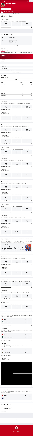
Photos (9, 11)
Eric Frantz (4, 244)
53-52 (12, 316)
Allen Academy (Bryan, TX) (22, 360)
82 (25, 349)
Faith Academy (17, 137)
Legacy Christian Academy (19, 281)
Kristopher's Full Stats (7, 27)
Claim (3, 9)
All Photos (2, 385)
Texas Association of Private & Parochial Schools (9, 70)
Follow (9, 9)
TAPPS (3, 64)
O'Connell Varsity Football (12, 42)
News (12, 11)
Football (6, 50)
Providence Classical (6, 352)
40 (25, 352)
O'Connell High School (16, 428)
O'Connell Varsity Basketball (13, 40)
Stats (6, 11)
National (3, 61)
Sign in (31, 1)
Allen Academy (17, 304)
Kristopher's (2, 21)
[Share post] (31, 27)
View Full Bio (16, 45)
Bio (4, 11)
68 (25, 395)
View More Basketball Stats (16, 97)
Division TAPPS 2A (4, 66)
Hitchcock (17, 21)
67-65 (12, 331)
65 (25, 337)
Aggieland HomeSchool (19, 206)
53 (25, 319)
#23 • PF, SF (9, 7)
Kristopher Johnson (11, 3)
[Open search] (27, 1)
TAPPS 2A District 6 (5, 68)
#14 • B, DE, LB (17, 7)
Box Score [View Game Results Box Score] (9, 325)
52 (25, 322)
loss (13, 21)
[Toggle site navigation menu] (1, 1)
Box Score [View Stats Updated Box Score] (2, 27)
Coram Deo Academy (18, 126)
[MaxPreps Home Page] (13, 13)
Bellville (17, 160)
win (13, 126)
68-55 (14, 360)
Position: (16, 79)
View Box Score (4, 411)
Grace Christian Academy (19, 103)
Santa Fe (17, 183)
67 (25, 334)
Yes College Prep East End (19, 149)
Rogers (16, 217)
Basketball (2, 50)
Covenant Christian (18, 258)
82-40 (11, 346)
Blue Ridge (16, 194)
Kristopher (2, 360)
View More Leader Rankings (16, 72)
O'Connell (4, 320)
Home (2, 11)
